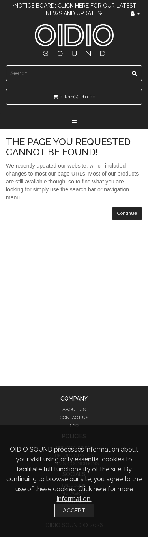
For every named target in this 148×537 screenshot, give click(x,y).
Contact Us (74, 417)
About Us (74, 409)
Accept (74, 510)
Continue (127, 213)
